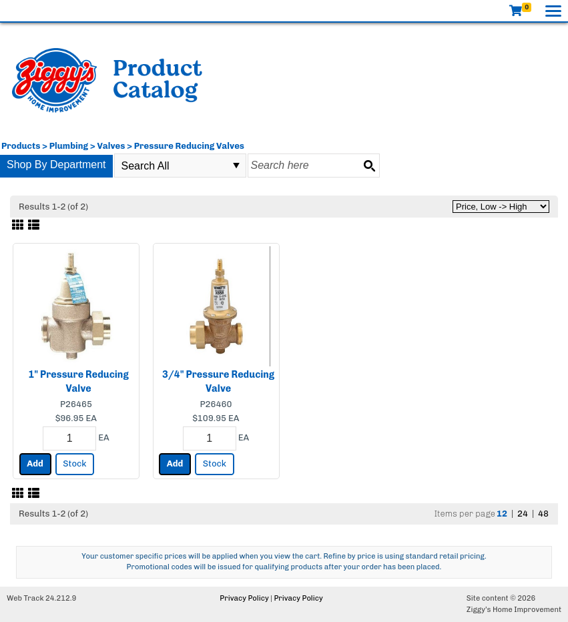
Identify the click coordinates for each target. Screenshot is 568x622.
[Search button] (369, 165)
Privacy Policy (244, 598)
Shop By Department (56, 164)
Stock (74, 463)
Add (35, 463)
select (236, 165)
